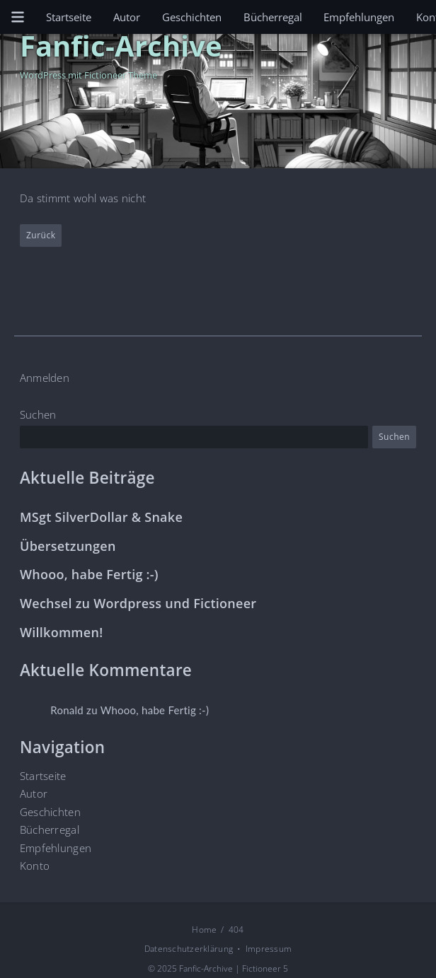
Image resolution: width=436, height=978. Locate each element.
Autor (126, 17)
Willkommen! (61, 632)
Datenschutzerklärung (188, 949)
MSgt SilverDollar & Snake (101, 517)
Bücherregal (272, 17)
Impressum (269, 949)
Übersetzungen (68, 546)
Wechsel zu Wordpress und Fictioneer (138, 603)
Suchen (38, 414)
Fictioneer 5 (265, 968)
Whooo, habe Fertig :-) (89, 574)
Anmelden (44, 378)
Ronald (67, 710)
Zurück (40, 236)
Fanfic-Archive (121, 44)
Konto (35, 865)
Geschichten (192, 17)
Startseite (68, 17)
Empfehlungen (358, 17)
